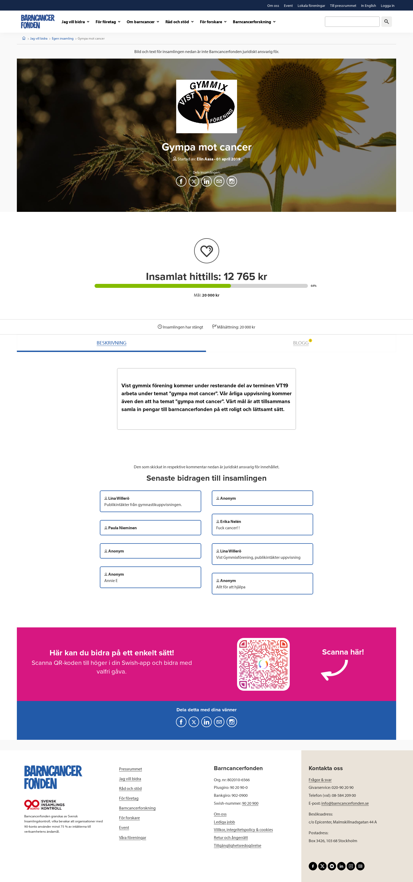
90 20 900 (250, 803)
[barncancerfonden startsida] (38, 21)
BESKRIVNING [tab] (111, 342)
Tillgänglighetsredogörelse (237, 845)
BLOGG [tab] (302, 342)
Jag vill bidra (38, 38)
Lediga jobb (224, 821)
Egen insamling (62, 38)
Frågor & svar (320, 779)
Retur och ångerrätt (231, 837)
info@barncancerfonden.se (345, 803)
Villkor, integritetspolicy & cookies (243, 829)
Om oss (220, 814)
